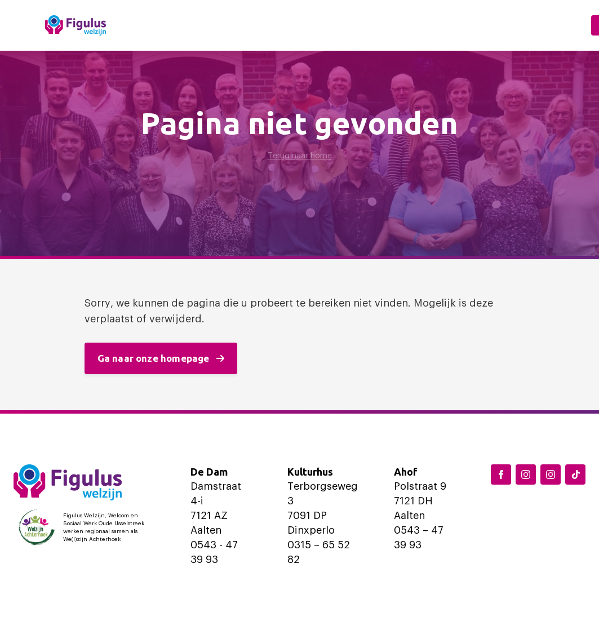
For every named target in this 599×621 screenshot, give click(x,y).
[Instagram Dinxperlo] (526, 474)
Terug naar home (300, 156)
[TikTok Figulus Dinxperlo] (575, 474)
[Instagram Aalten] (550, 474)
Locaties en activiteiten (268, 25)
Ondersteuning (411, 25)
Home (166, 25)
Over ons (508, 25)
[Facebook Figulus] (501, 474)
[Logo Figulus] (75, 25)
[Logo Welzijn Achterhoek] (84, 527)
